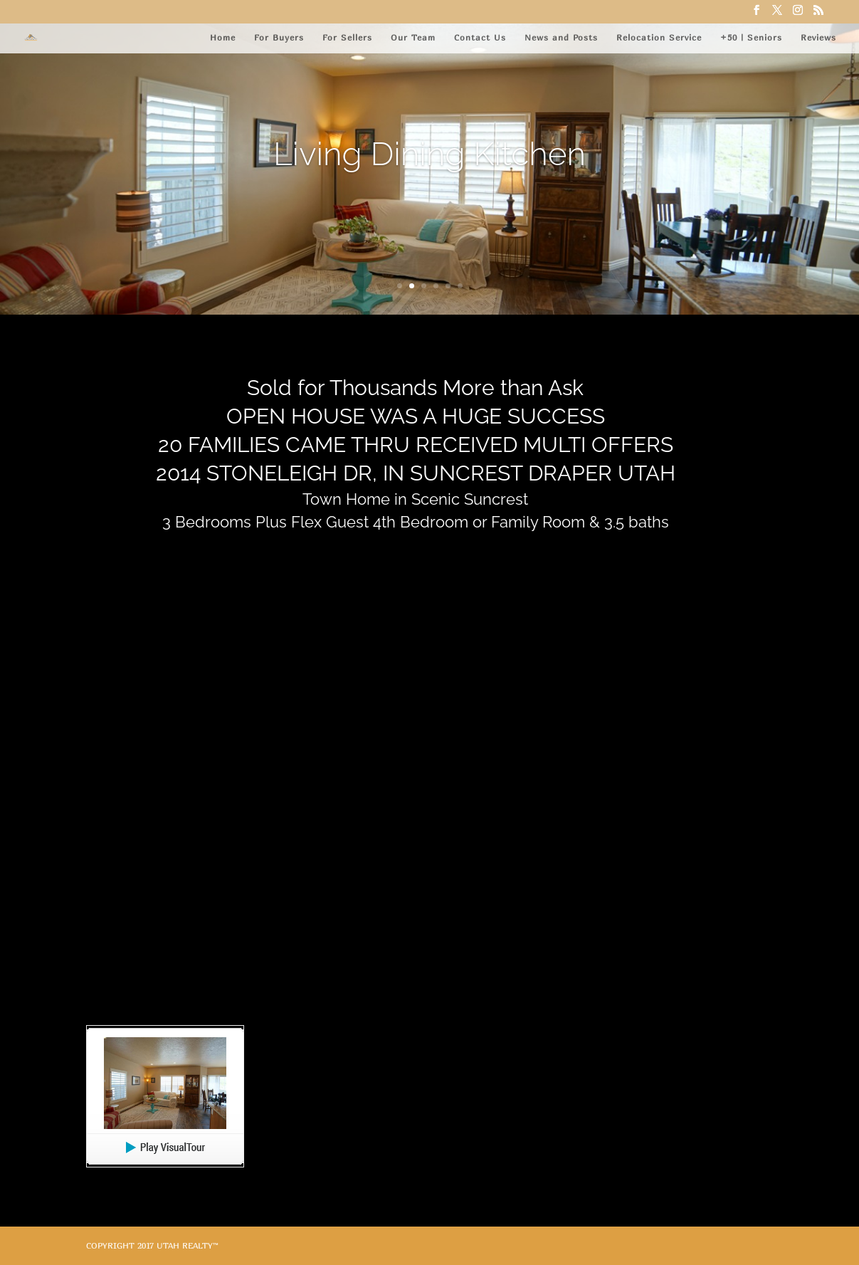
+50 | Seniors (751, 37)
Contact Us (480, 37)
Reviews (818, 37)
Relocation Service (659, 37)
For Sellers (347, 37)
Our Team (413, 37)
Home (223, 37)
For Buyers (279, 37)
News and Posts (561, 37)
